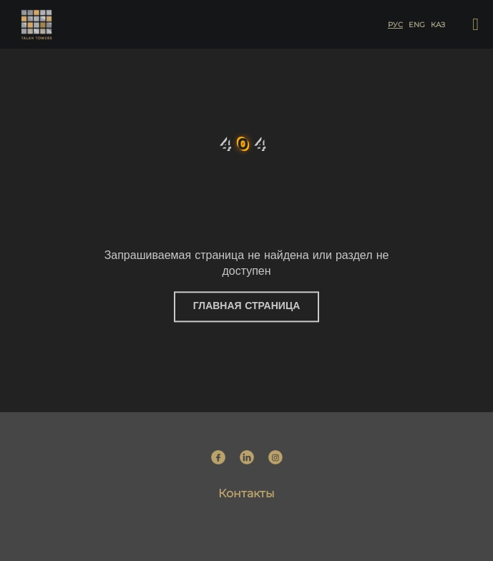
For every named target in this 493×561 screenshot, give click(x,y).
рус (394, 24)
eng (416, 24)
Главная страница (247, 306)
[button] (475, 24)
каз (437, 24)
